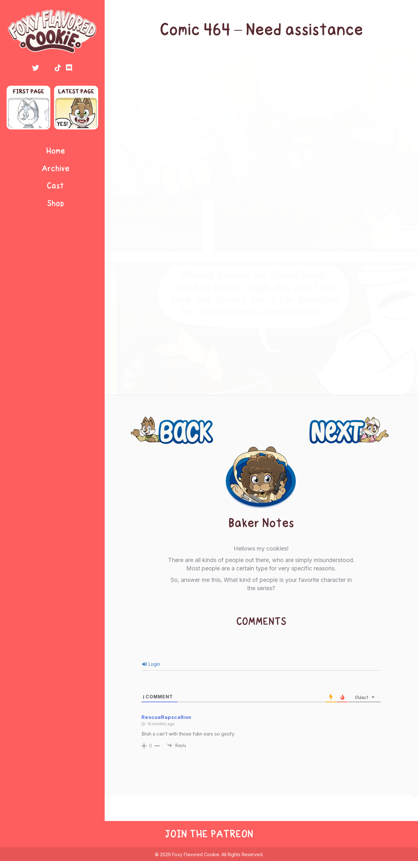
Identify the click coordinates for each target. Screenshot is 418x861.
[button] (35, 68)
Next (386, 423)
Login (151, 664)
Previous (147, 423)
